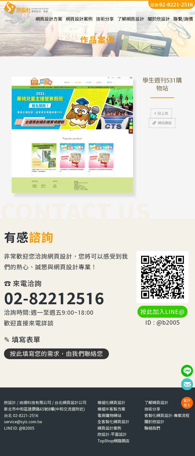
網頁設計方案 (48, 19)
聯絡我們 (152, 428)
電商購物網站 (109, 415)
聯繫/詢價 (183, 19)
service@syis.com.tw (23, 421)
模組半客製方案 (111, 409)
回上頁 (161, 113)
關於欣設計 (159, 19)
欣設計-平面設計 (112, 434)
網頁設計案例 (79, 19)
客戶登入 (187, 402)
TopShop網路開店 (114, 440)
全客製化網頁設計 (113, 421)
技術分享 (105, 19)
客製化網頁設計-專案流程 (167, 415)
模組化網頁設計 (111, 402)
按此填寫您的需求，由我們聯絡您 (56, 353)
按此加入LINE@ (162, 311)
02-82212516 (54, 298)
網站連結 (162, 123)
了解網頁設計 (130, 19)
